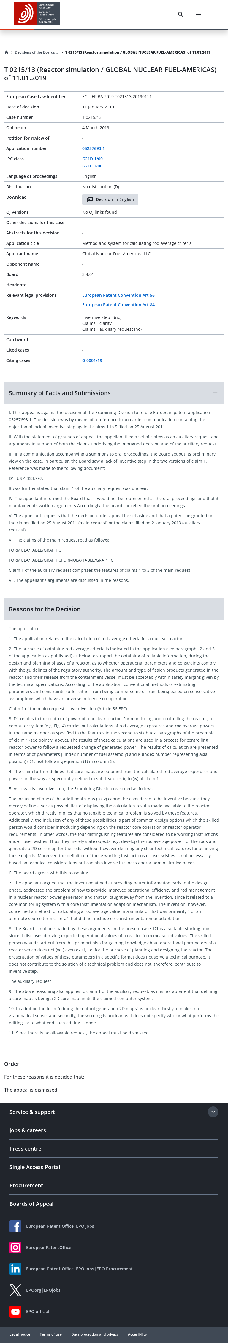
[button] (114, 393)
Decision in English (110, 199)
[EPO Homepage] (37, 14)
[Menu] (198, 14)
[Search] (180, 14)
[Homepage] (6, 52)
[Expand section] (213, 1111)
